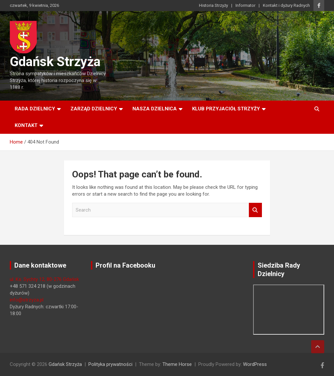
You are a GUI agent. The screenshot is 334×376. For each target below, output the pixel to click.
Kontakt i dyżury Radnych (286, 5)
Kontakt (26, 125)
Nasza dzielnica (154, 109)
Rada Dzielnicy (35, 109)
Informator (245, 5)
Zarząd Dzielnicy (93, 109)
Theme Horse (177, 364)
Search (255, 210)
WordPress (255, 364)
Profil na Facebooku (125, 265)
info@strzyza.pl (26, 300)
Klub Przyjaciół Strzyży (226, 109)
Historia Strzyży (213, 5)
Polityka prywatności (110, 364)
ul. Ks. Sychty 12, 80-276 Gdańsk (44, 279)
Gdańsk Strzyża (55, 61)
